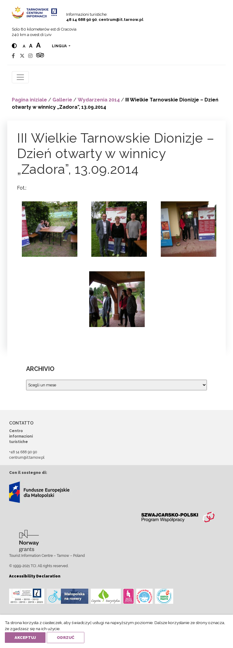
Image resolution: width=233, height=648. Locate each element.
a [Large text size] (38, 45)
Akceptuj (25, 637)
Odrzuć (65, 637)
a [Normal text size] (24, 46)
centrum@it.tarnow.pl (121, 19)
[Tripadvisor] (40, 56)
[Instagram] (30, 56)
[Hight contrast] (14, 46)
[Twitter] (22, 56)
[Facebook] (13, 56)
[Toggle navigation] (20, 77)
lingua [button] (60, 46)
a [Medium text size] (30, 46)
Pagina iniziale (29, 100)
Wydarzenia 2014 (99, 100)
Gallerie (62, 100)
